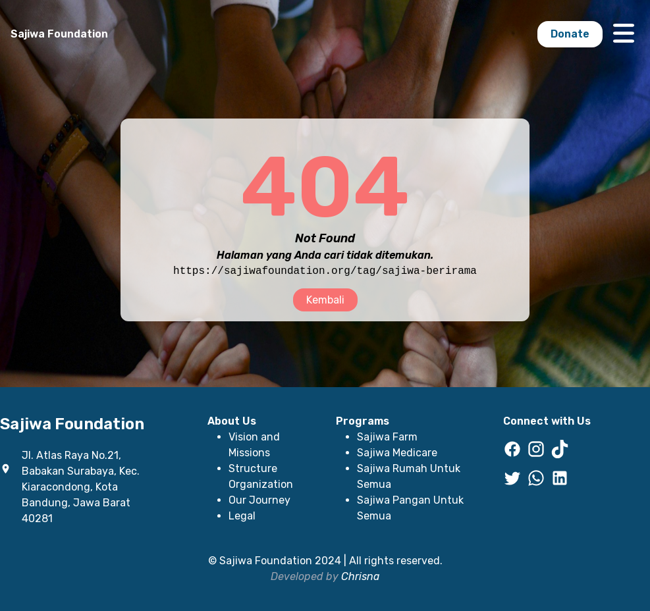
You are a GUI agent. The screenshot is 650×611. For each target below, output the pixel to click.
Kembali (325, 300)
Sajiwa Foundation (59, 34)
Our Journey (259, 500)
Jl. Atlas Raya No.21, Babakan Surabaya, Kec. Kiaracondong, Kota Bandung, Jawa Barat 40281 (81, 487)
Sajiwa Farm (387, 437)
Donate (570, 34)
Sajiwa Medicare (397, 452)
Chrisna (360, 576)
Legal (242, 516)
